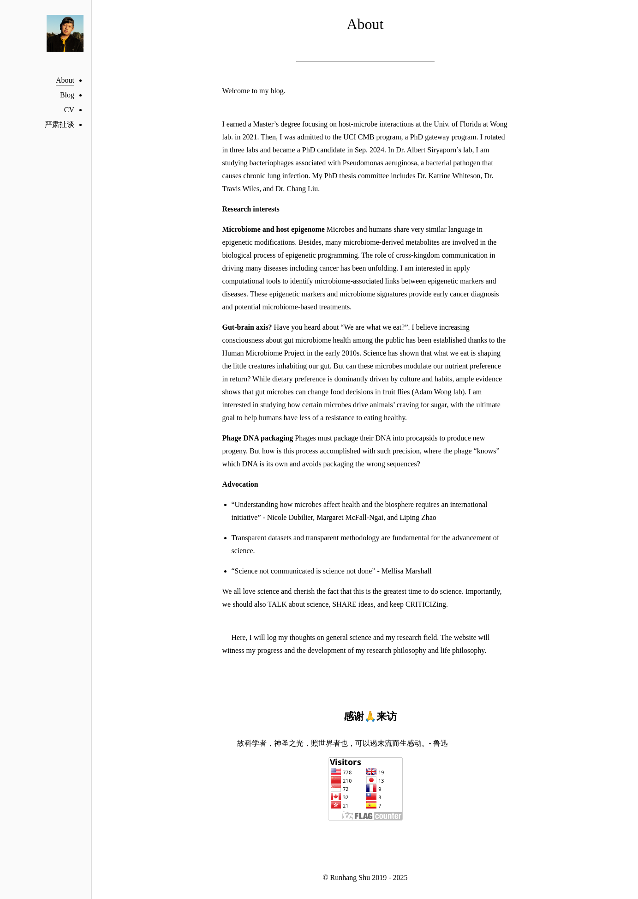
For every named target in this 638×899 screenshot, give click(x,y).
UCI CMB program (372, 137)
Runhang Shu (350, 877)
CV (69, 110)
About (65, 80)
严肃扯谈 (59, 124)
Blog (67, 95)
